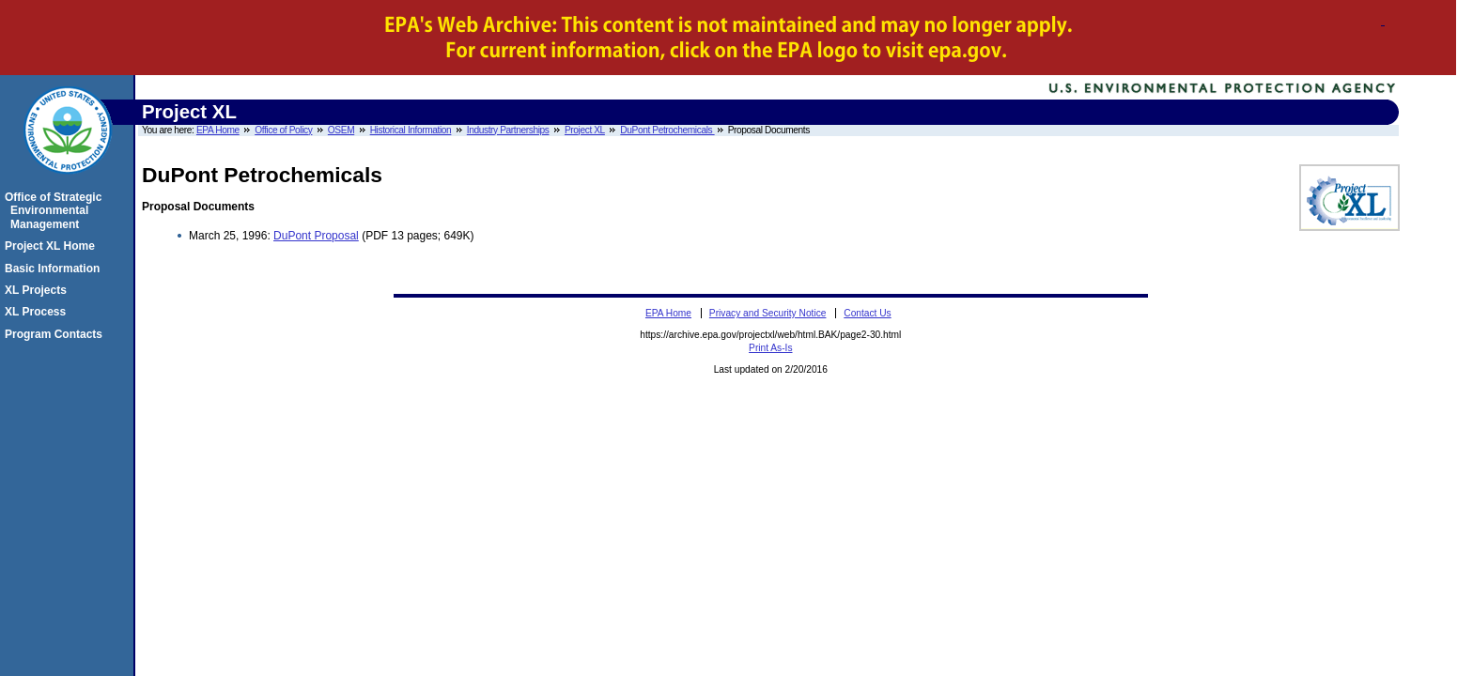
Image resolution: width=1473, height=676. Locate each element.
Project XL (585, 130)
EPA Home (218, 130)
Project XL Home (52, 246)
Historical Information (411, 130)
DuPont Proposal (316, 235)
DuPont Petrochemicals (667, 130)
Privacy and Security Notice (768, 313)
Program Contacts (56, 334)
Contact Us (867, 313)
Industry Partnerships (508, 130)
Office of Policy (283, 130)
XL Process (38, 311)
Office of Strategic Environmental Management (55, 211)
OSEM (341, 130)
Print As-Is (770, 348)
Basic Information (55, 268)
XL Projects (38, 290)
